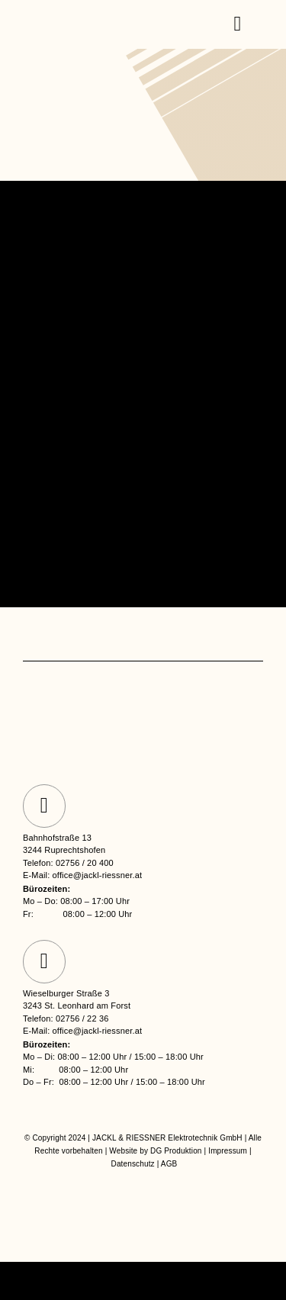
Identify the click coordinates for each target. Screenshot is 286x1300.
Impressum (227, 1151)
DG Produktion (176, 1151)
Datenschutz (133, 1164)
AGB (169, 1164)
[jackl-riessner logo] (90, 15)
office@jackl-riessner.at (98, 875)
